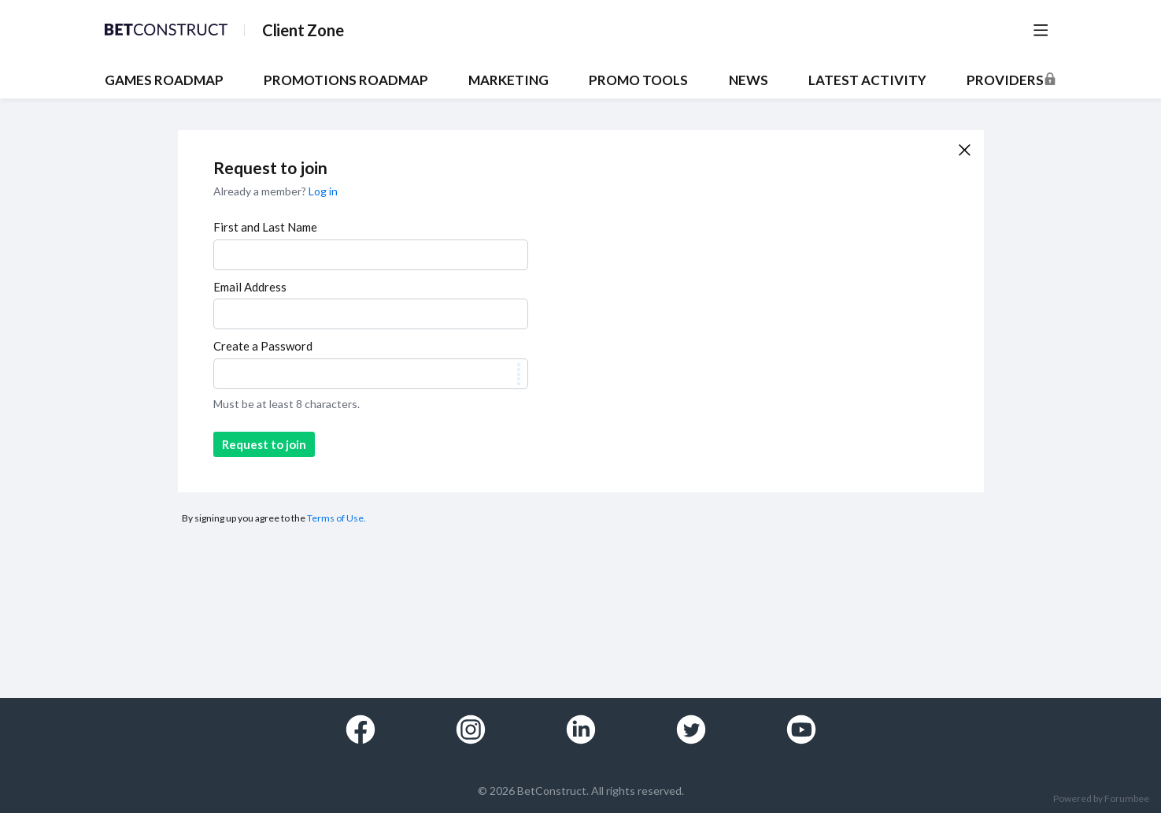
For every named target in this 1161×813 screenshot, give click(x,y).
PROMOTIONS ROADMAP (346, 80)
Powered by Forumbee (1101, 798)
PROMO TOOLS (638, 80)
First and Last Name (265, 227)
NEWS (748, 80)
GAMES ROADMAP (164, 80)
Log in (323, 191)
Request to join (264, 444)
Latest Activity (867, 80)
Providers (1005, 80)
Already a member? (275, 191)
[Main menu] (1040, 30)
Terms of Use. (336, 518)
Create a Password (262, 346)
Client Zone (303, 29)
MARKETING (508, 80)
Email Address (250, 287)
